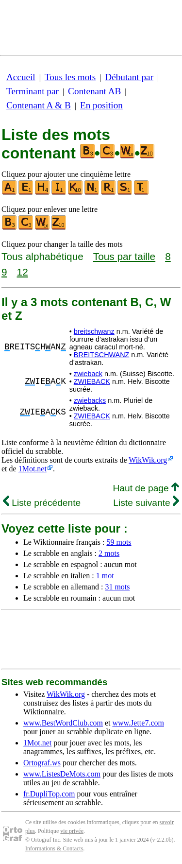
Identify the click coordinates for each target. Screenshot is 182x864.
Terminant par (32, 91)
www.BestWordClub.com (63, 723)
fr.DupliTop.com (49, 794)
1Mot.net (32, 469)
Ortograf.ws (42, 763)
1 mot (105, 575)
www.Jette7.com (138, 723)
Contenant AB (94, 91)
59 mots (118, 542)
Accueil (20, 77)
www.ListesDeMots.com (61, 774)
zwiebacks (90, 400)
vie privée (71, 831)
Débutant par (129, 77)
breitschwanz (94, 331)
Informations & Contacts (54, 848)
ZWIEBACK (92, 381)
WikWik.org (148, 460)
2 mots (109, 553)
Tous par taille (124, 256)
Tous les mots (70, 77)
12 (22, 271)
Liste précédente (42, 503)
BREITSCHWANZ (102, 355)
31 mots (117, 587)
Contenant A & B (38, 105)
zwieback (88, 374)
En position (101, 105)
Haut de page (146, 488)
